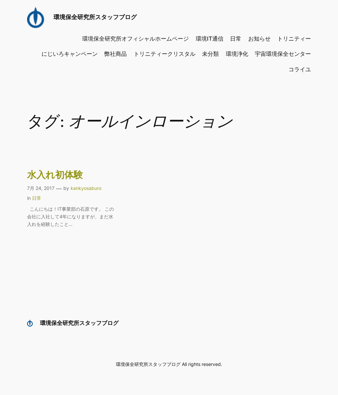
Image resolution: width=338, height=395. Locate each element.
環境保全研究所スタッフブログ (95, 17)
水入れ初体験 (55, 175)
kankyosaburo (86, 188)
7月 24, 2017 (40, 188)
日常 (36, 198)
